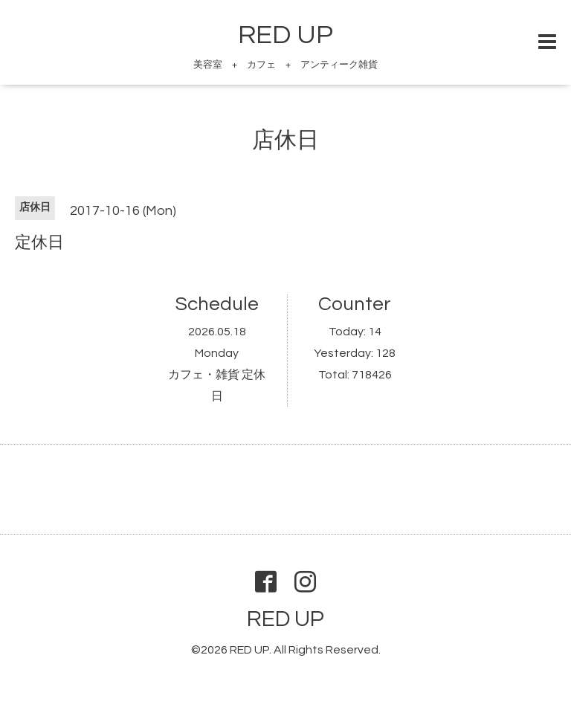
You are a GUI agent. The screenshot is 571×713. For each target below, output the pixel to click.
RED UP (285, 35)
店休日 (285, 140)
